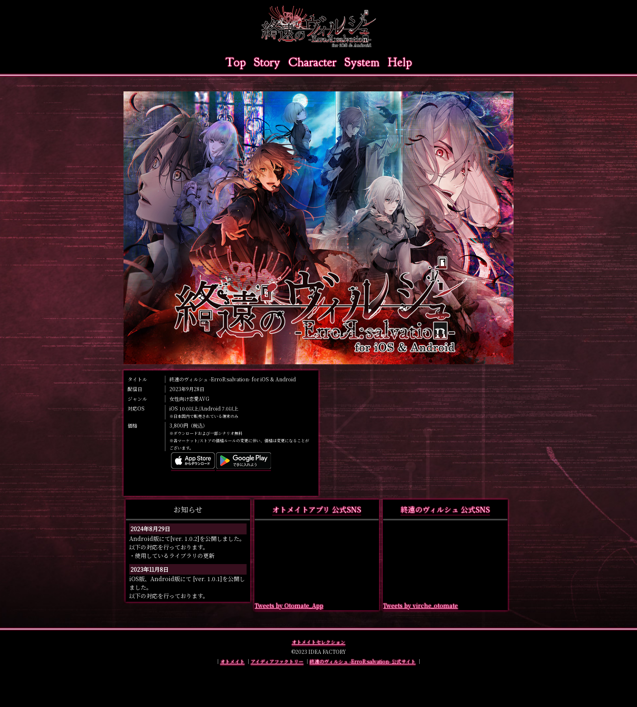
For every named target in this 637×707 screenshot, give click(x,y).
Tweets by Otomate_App (289, 605)
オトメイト (232, 661)
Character (312, 62)
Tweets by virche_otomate (420, 605)
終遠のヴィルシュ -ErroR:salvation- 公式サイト (363, 661)
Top (235, 62)
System (361, 62)
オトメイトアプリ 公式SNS (316, 509)
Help (400, 62)
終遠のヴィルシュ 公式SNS (445, 509)
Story (267, 62)
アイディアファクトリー (277, 661)
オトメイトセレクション (318, 641)
